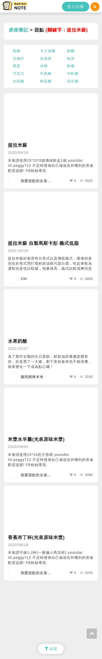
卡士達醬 (47, 51)
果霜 (16, 66)
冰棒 (44, 66)
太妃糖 (18, 81)
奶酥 (71, 51)
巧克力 (18, 73)
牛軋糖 (73, 73)
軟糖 (71, 66)
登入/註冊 (75, 7)
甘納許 (18, 58)
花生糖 (73, 81)
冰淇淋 (46, 58)
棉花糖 (46, 81)
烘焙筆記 (18, 30)
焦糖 (16, 51)
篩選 (51, 649)
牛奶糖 (46, 73)
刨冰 (71, 58)
